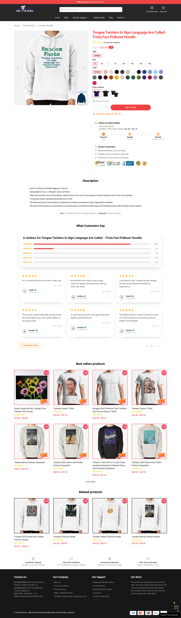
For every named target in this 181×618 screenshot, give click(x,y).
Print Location (98, 87)
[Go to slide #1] (38, 111)
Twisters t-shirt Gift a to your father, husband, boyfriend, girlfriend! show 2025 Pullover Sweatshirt (109, 465)
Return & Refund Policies (102, 589)
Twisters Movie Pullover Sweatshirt (29, 462)
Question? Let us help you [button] (169, 615)
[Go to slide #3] (64, 111)
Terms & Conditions (61, 586)
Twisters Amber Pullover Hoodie (107, 537)
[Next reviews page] (159, 346)
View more (90, 482)
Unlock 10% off (176, 607)
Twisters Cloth (28, 25)
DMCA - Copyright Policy (63, 593)
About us (57, 582)
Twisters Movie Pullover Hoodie (146, 537)
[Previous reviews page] (147, 346)
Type (94, 52)
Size (94, 60)
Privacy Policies (60, 589)
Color (95, 68)
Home (16, 25)
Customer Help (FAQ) (101, 596)
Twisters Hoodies (45, 25)
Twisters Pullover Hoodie (64, 537)
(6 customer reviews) (112, 42)
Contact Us (97, 593)
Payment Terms (99, 586)
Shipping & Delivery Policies (103, 582)
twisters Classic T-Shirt (142, 408)
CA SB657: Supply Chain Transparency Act (70, 596)
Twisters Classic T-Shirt (63, 408)
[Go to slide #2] (51, 111)
